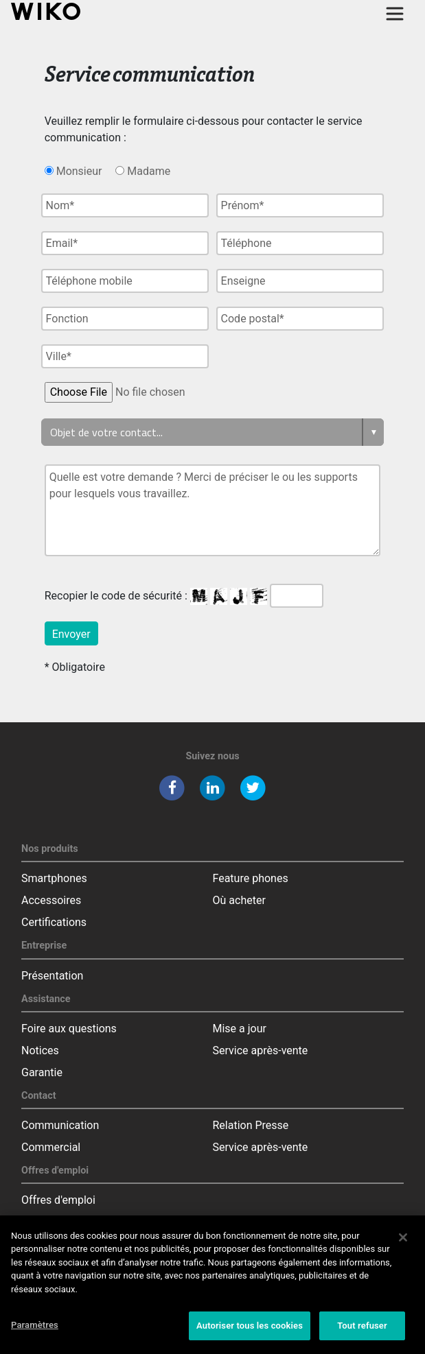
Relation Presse (251, 1125)
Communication (60, 1125)
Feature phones (250, 878)
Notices (40, 1050)
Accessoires (51, 900)
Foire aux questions (69, 1028)
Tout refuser (362, 1332)
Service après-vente (260, 1050)
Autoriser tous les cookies (249, 1332)
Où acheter (239, 900)
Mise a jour (239, 1028)
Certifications (54, 922)
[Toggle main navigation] (395, 13)
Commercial (50, 1147)
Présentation (52, 975)
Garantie (41, 1072)
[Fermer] (403, 1243)
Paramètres (34, 1332)
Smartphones (54, 878)
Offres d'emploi (58, 1200)
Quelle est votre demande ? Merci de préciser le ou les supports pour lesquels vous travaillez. (213, 510)
